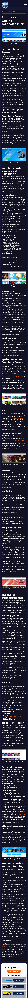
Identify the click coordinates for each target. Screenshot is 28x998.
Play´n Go (10, 376)
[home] (5, 5)
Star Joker (20, 418)
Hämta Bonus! (14, 971)
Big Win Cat (14, 418)
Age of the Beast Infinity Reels (13, 441)
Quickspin (21, 375)
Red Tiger (4, 376)
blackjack (20, 478)
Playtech (18, 376)
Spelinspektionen (7, 107)
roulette (4, 479)
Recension (18, 980)
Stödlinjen (23, 814)
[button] (25, 5)
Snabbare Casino (9, 70)
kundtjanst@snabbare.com (12, 716)
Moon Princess (6, 420)
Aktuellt (20, 190)
